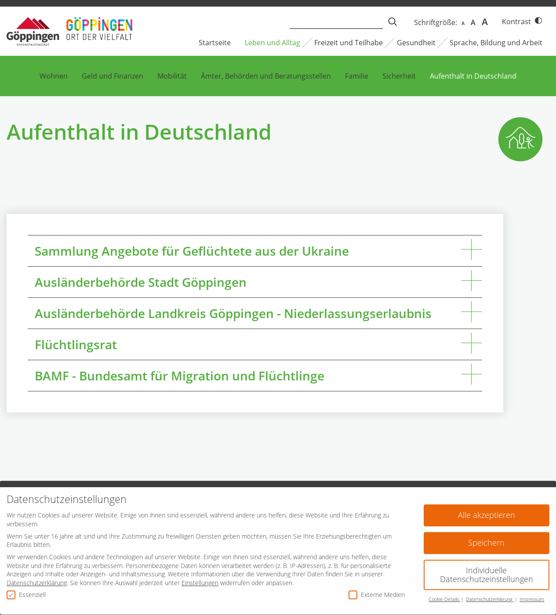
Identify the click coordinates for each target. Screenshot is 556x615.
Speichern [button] (486, 537)
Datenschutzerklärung (37, 578)
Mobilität (172, 76)
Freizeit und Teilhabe (348, 42)
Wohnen (54, 76)
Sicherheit (399, 76)
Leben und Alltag (272, 42)
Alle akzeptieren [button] (486, 510)
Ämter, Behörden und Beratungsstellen (266, 76)
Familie (356, 76)
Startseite (215, 42)
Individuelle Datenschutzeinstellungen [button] (486, 569)
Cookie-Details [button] (444, 594)
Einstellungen (200, 578)
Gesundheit (416, 42)
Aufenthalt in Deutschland (473, 76)
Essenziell (26, 589)
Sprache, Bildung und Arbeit (496, 42)
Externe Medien (377, 589)
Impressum (532, 594)
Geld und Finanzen (112, 76)
